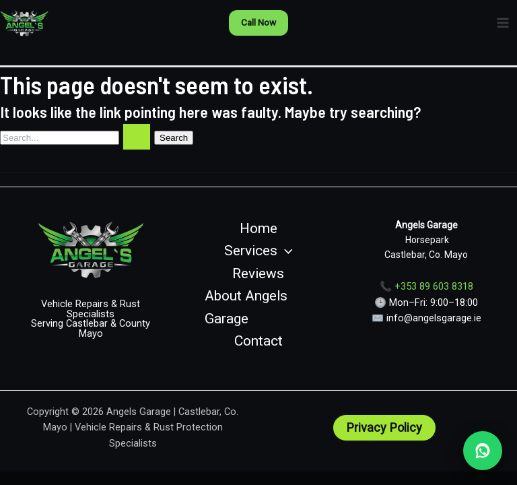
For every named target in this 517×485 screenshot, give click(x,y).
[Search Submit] (136, 137)
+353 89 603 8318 (433, 286)
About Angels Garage (246, 307)
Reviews (258, 273)
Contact (258, 341)
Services (258, 251)
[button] (258, 23)
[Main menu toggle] (503, 23)
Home (258, 228)
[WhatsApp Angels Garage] (482, 450)
